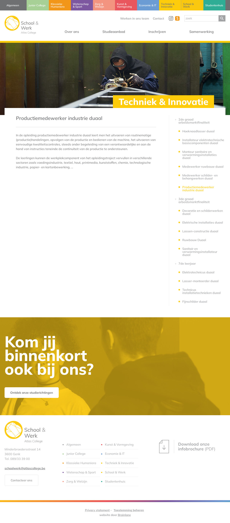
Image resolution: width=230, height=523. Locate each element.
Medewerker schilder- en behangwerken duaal (200, 176)
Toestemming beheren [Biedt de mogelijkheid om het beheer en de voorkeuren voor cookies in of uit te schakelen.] (129, 510)
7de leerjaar (187, 263)
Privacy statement (97, 510)
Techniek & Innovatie (163, 101)
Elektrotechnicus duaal (198, 272)
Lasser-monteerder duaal (200, 281)
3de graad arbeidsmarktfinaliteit (194, 200)
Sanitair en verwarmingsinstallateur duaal (199, 252)
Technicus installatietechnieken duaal (201, 291)
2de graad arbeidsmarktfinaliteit (194, 120)
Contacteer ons (21, 480)
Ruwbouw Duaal (194, 240)
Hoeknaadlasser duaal (198, 131)
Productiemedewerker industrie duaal (198, 188)
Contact (158, 18)
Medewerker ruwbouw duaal (203, 166)
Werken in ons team (134, 18)
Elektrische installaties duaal (202, 222)
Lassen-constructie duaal (200, 231)
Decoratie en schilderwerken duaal (202, 212)
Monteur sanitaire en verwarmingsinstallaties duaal (199, 155)
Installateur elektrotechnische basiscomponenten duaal (203, 141)
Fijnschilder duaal (194, 301)
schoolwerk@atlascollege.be (25, 468)
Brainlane (124, 515)
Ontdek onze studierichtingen (31, 392)
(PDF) (187, 446)
